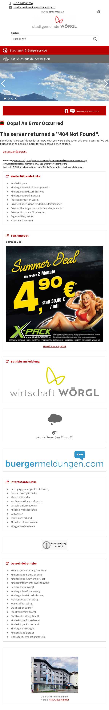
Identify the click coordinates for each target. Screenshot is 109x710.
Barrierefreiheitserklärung (54, 163)
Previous (3, 83)
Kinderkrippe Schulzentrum (26, 574)
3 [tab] (12, 98)
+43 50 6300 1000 (23, 3)
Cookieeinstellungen (73, 166)
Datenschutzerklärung (75, 160)
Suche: (15, 33)
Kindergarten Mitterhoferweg (27, 191)
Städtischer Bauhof (22, 607)
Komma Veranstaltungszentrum (28, 570)
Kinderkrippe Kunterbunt (25, 624)
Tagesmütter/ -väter (22, 216)
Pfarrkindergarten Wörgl (24, 199)
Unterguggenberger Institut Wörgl (30, 489)
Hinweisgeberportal (12, 163)
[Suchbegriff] (54, 39)
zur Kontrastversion (52, 12)
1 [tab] (5, 98)
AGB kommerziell (40, 160)
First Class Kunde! (59, 699)
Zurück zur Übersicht (14, 151)
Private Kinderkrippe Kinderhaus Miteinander (36, 204)
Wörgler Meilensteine (23, 526)
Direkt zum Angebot (54, 346)
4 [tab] (16, 98)
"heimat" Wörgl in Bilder (24, 493)
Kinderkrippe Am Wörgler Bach (28, 578)
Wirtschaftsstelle (20, 497)
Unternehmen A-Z (32, 163)
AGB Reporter (56, 160)
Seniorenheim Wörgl (22, 587)
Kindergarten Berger (22, 628)
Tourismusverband (21, 518)
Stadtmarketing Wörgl (23, 612)
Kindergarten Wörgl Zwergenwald (30, 187)
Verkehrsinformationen (24, 505)
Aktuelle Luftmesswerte (24, 522)
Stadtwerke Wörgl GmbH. (25, 616)
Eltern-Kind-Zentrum (22, 220)
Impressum (19, 160)
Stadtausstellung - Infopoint (26, 501)
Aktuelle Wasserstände (24, 509)
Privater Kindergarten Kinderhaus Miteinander (37, 208)
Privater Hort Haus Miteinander (28, 212)
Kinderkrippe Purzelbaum (25, 620)
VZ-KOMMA (17, 513)
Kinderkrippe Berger (22, 632)
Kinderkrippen (19, 183)
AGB (28, 160)
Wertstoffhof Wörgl (22, 603)
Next (106, 83)
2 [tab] (9, 98)
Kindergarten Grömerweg (25, 195)
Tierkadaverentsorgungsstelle (28, 636)
